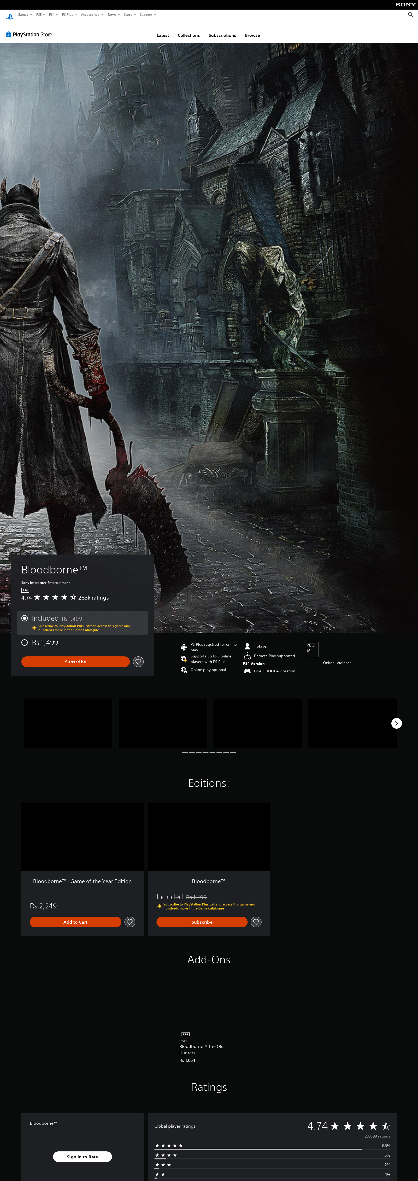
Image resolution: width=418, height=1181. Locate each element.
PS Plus (67, 15)
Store (128, 15)
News (112, 15)
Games (23, 15)
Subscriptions (222, 30)
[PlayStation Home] (9, 15)
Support (146, 15)
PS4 (52, 15)
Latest (163, 30)
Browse (252, 30)
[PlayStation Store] (30, 29)
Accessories (90, 15)
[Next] (396, 718)
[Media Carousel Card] (68, 718)
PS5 (39, 15)
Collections (189, 30)
